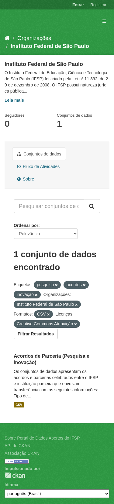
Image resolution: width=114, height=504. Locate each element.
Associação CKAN (22, 453)
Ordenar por (26, 225)
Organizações (34, 38)
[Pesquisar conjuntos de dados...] (49, 206)
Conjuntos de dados (39, 154)
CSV (19, 405)
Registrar (98, 4)
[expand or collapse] (104, 21)
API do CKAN (17, 445)
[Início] (7, 38)
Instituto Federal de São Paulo (50, 46)
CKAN (15, 475)
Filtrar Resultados (36, 333)
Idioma (11, 484)
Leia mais (14, 100)
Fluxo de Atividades (38, 166)
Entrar (78, 4)
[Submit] (92, 206)
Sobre (25, 179)
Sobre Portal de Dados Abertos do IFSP (42, 438)
